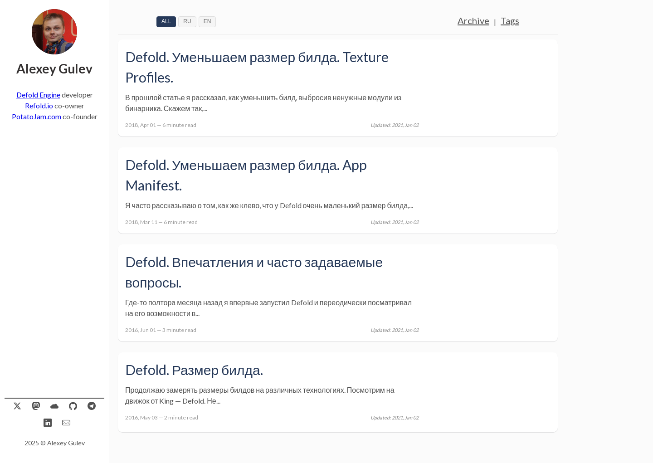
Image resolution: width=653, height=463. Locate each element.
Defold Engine (38, 94)
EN (207, 21)
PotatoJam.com (36, 116)
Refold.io (39, 105)
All (166, 21)
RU (187, 21)
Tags (510, 20)
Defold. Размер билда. (194, 369)
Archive (473, 20)
